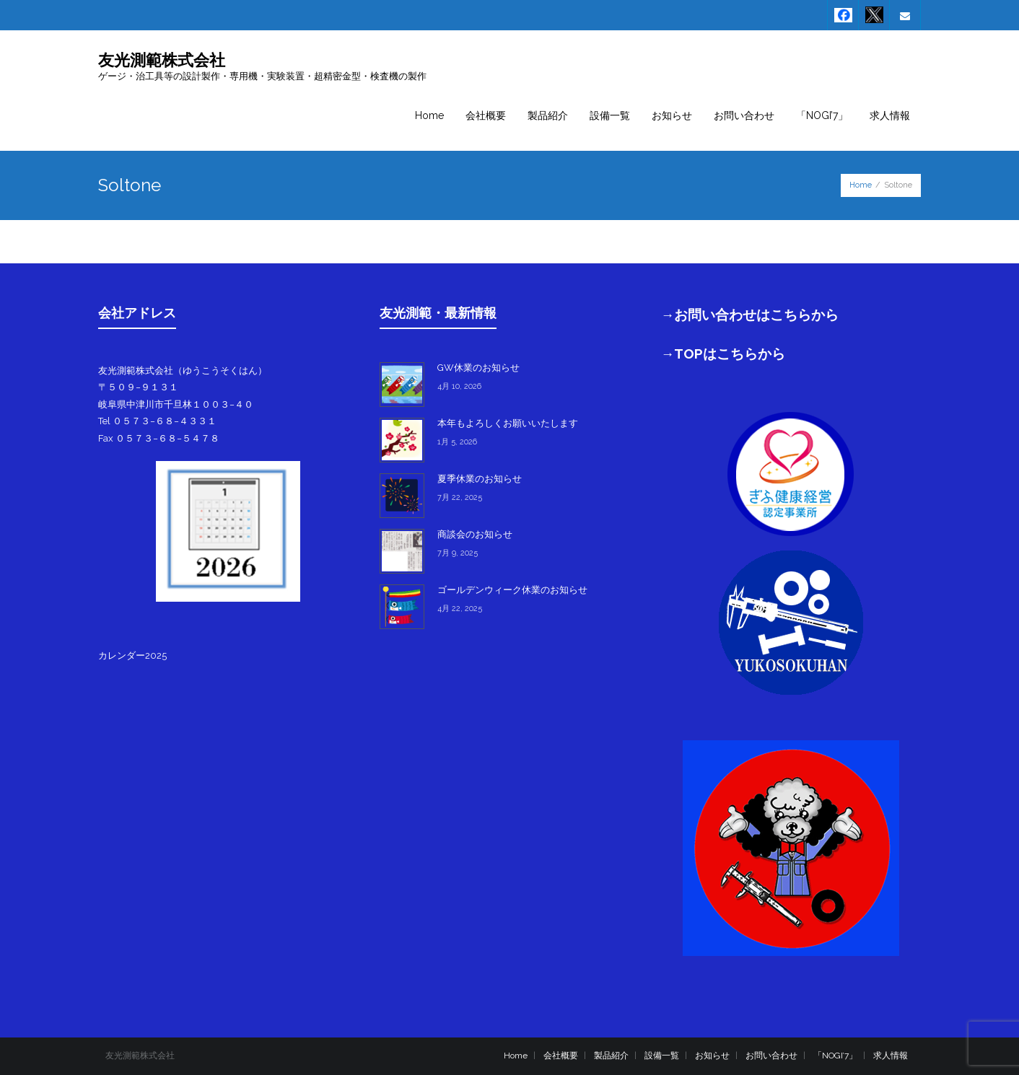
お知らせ (712, 1055)
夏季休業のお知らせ (479, 478)
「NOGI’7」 (835, 1055)
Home (860, 185)
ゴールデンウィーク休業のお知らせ (512, 589)
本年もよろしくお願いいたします (507, 423)
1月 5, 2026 (457, 442)
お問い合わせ (771, 1055)
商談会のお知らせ (474, 534)
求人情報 (890, 1055)
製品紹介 (611, 1055)
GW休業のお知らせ (478, 367)
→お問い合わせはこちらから (750, 314)
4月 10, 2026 (459, 386)
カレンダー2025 (132, 655)
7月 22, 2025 (459, 497)
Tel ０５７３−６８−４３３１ (157, 421)
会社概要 (560, 1055)
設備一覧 (661, 1055)
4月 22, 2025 (459, 608)
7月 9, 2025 (457, 553)
